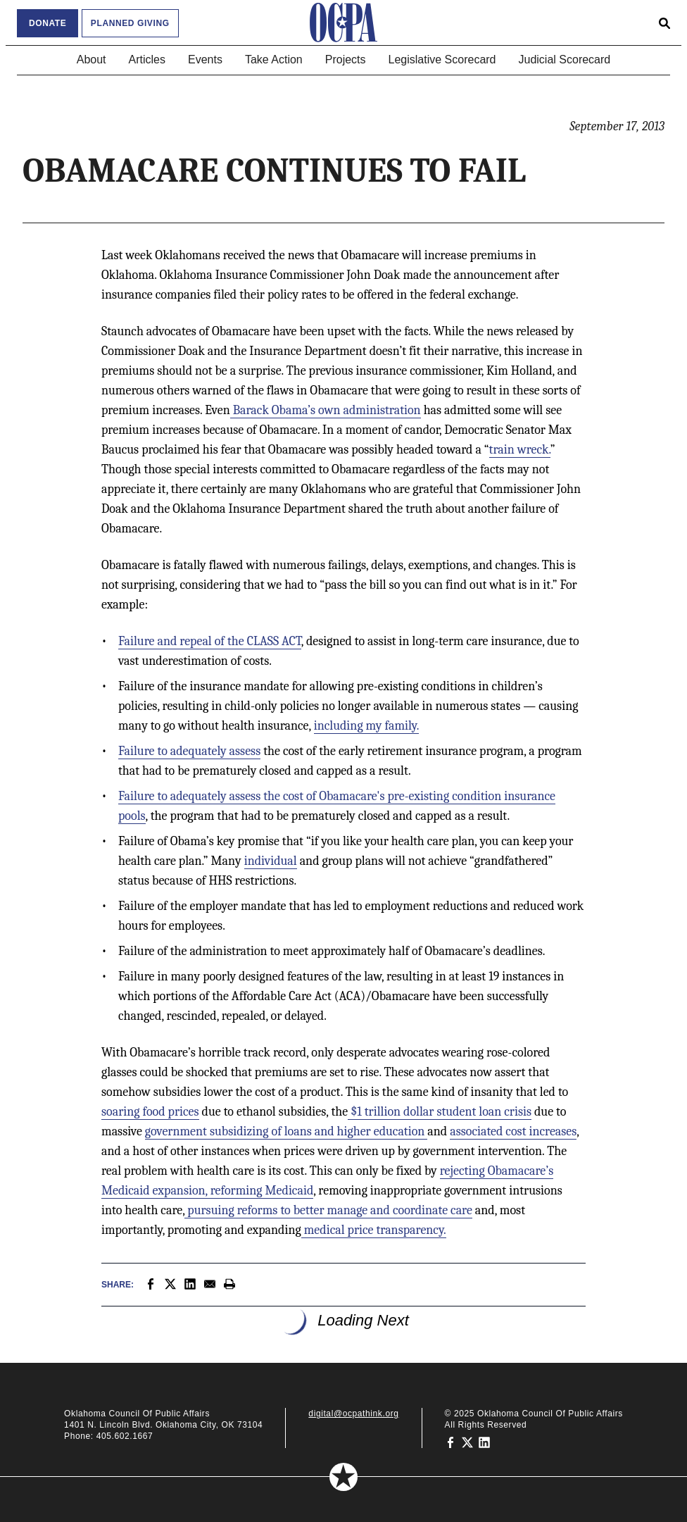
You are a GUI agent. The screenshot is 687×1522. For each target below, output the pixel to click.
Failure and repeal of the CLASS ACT (209, 641)
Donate (47, 23)
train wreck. (519, 449)
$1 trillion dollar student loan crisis (439, 1111)
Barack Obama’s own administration (325, 410)
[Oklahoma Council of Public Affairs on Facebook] (450, 1442)
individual (270, 861)
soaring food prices (150, 1111)
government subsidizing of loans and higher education (286, 1131)
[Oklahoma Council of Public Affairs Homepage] (343, 22)
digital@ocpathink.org (353, 1413)
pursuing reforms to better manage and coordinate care (328, 1210)
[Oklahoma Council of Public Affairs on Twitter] (467, 1442)
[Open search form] (664, 22)
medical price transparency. (373, 1230)
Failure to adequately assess (189, 751)
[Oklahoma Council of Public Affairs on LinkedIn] (484, 1442)
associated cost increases (513, 1131)
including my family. (367, 725)
